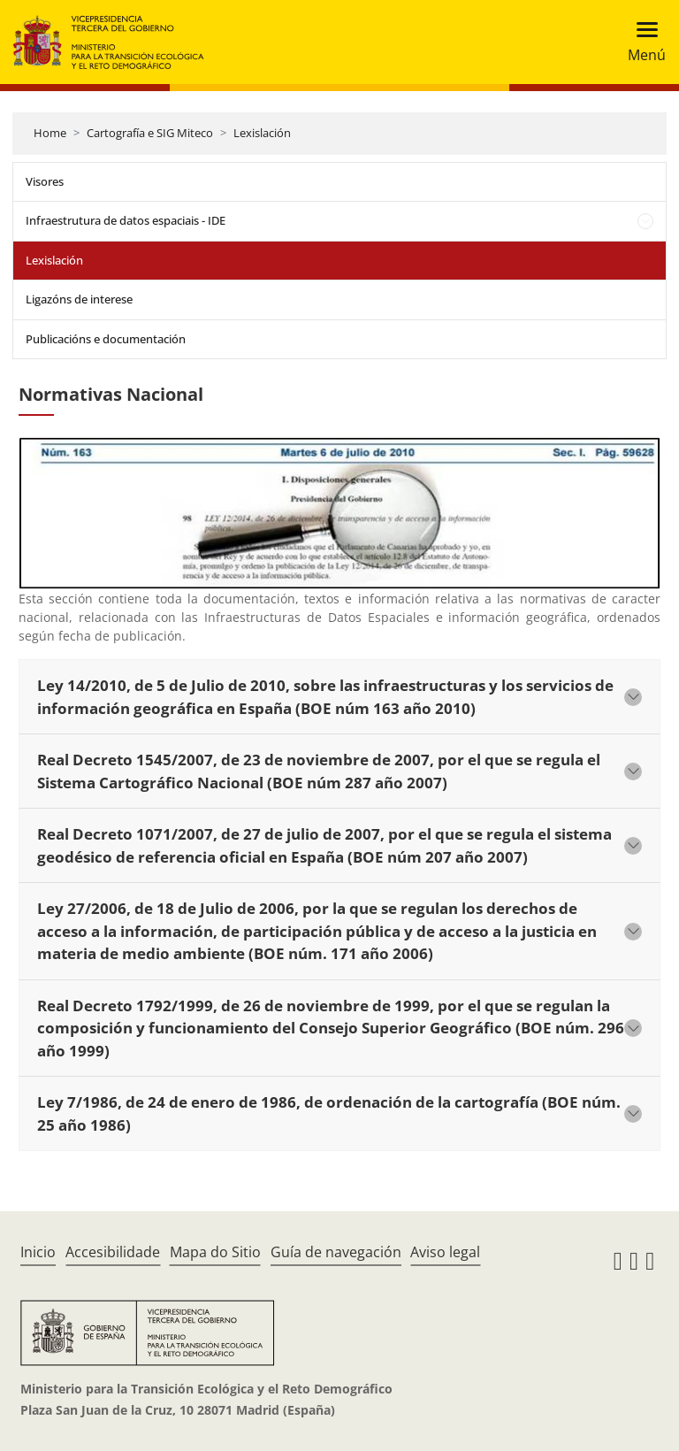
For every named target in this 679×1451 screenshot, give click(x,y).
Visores (45, 181)
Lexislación (262, 133)
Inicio (38, 1252)
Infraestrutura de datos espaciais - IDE (125, 220)
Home (50, 133)
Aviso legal (445, 1252)
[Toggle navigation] (641, 42)
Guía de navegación (336, 1252)
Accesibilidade (112, 1252)
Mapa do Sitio (215, 1252)
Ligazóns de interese (79, 299)
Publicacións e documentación (106, 339)
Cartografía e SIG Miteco (150, 133)
